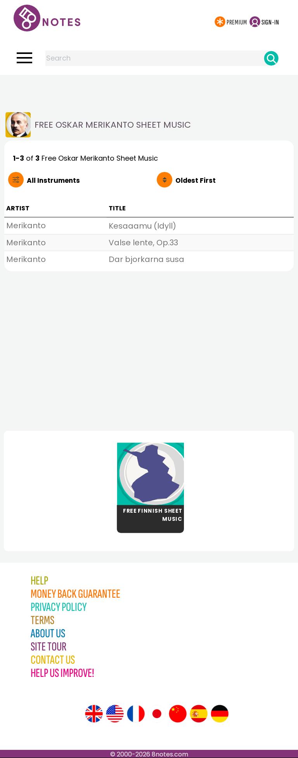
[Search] (271, 58)
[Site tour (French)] (136, 713)
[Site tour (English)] (94, 713)
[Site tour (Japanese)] (156, 713)
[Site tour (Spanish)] (198, 713)
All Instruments (53, 180)
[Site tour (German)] (219, 713)
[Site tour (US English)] (115, 713)
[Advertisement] (149, 90)
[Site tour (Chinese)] (177, 713)
